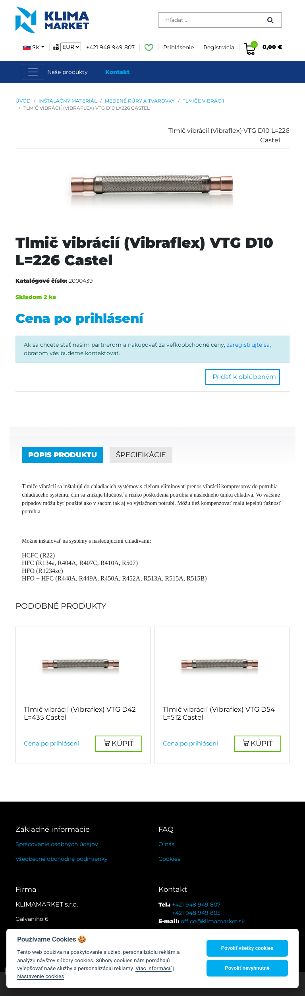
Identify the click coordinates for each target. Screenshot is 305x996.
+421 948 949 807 (110, 47)
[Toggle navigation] (33, 72)
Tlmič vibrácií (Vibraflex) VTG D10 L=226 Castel (86, 108)
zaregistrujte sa (248, 344)
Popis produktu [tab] (62, 454)
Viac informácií (153, 968)
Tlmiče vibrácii (203, 101)
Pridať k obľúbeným (242, 377)
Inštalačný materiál (68, 101)
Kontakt (117, 72)
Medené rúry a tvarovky (140, 101)
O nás (166, 844)
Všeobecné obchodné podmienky (61, 858)
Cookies (169, 858)
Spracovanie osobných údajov (56, 844)
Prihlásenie (178, 47)
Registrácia (218, 47)
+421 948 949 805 (196, 912)
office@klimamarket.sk (213, 921)
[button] (118, 744)
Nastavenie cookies (40, 976)
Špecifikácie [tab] (141, 454)
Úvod (23, 101)
